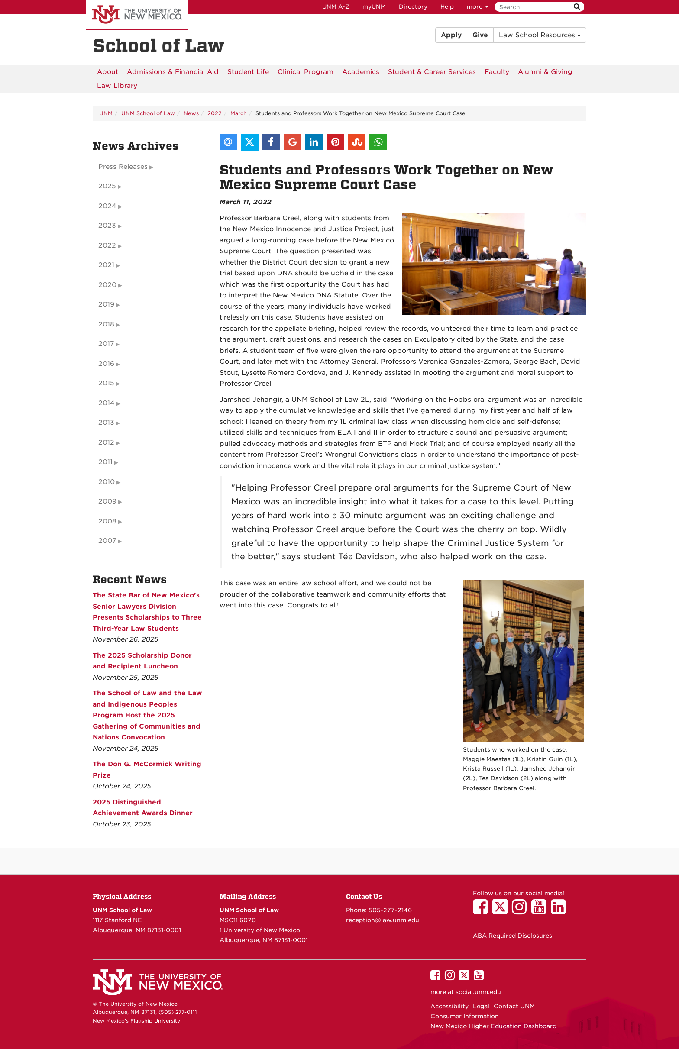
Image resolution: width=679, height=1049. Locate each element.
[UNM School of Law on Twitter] (502, 910)
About (107, 72)
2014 (106, 403)
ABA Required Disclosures (512, 935)
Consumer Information (464, 1016)
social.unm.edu (478, 991)
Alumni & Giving (545, 72)
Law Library (117, 86)
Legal (481, 1006)
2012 (106, 442)
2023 (107, 225)
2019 (106, 304)
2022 (214, 113)
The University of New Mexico (137, 15)
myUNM (374, 6)
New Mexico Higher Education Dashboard (493, 1026)
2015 (106, 383)
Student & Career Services (432, 72)
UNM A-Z (335, 6)
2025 (107, 186)
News (191, 113)
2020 (107, 285)
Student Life (248, 72)
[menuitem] (108, 72)
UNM (106, 113)
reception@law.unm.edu (382, 920)
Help (447, 6)
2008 (107, 521)
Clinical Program (305, 72)
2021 (106, 265)
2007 (107, 541)
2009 (107, 501)
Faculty (497, 72)
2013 (106, 422)
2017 (106, 344)
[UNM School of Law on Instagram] (521, 910)
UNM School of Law (148, 113)
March (238, 113)
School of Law (158, 46)
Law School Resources (540, 35)
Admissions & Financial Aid (173, 72)
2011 (105, 462)
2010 (106, 482)
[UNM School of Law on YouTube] (541, 910)
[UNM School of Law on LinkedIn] (560, 910)
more (477, 6)
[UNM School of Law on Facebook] (482, 910)
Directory (413, 6)
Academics (360, 72)
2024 (107, 206)
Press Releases (123, 167)
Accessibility (449, 1006)
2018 (106, 324)
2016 (106, 364)
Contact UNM (514, 1006)
